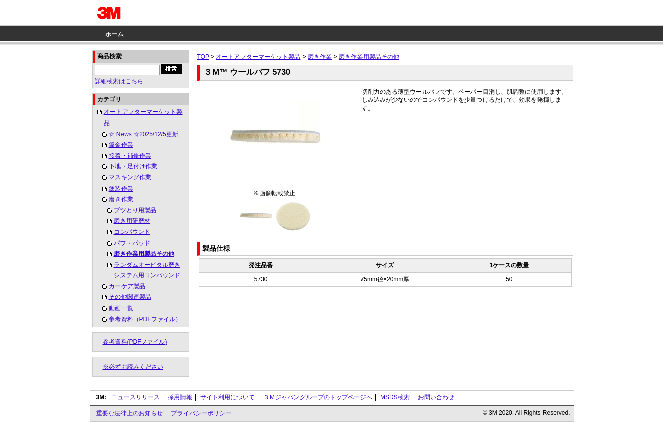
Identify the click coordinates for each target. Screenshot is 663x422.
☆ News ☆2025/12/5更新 (143, 134)
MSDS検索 (395, 397)
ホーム (114, 34)
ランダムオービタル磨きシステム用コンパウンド (147, 270)
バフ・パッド (132, 243)
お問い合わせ (436, 397)
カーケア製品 (127, 286)
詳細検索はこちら (119, 81)
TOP (203, 57)
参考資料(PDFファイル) (135, 341)
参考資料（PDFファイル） (145, 319)
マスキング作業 (130, 177)
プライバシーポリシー (201, 413)
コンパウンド (132, 231)
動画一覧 (121, 308)
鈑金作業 (121, 144)
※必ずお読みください (133, 366)
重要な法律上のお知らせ (129, 413)
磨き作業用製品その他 (144, 253)
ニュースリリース (135, 397)
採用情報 (180, 397)
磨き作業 (121, 199)
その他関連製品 (130, 296)
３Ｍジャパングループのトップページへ (317, 397)
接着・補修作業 (130, 155)
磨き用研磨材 (132, 220)
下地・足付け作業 (133, 166)
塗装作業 (121, 188)
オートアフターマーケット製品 (143, 117)
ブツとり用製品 (135, 210)
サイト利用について (227, 397)
